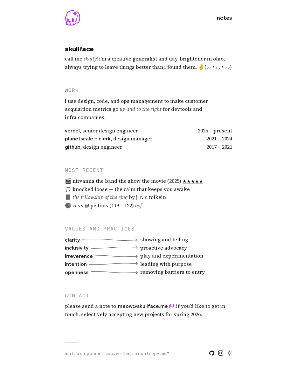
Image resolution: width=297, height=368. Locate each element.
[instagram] (220, 353)
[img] (134, 59)
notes (224, 18)
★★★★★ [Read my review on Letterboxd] (193, 181)
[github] (211, 353)
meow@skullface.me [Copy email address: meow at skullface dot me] (143, 306)
